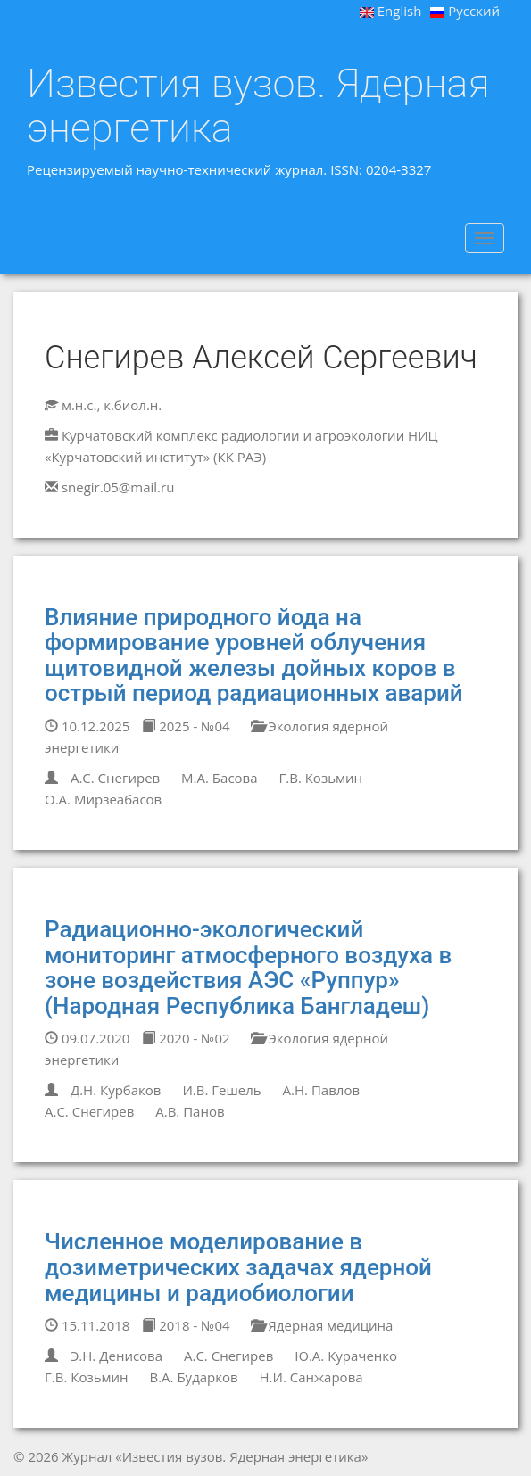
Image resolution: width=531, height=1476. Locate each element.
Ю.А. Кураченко (346, 1356)
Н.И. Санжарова (311, 1377)
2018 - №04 (185, 1325)
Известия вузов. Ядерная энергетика (258, 106)
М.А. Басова (219, 778)
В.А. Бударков (193, 1377)
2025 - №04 (185, 726)
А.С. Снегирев (115, 778)
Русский (465, 11)
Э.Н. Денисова (116, 1356)
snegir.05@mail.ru (118, 487)
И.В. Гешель (221, 1090)
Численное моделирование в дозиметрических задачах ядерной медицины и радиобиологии (238, 1267)
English (391, 11)
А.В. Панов (189, 1111)
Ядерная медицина (322, 1325)
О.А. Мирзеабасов (103, 799)
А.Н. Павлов (321, 1090)
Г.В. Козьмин (320, 778)
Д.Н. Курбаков (116, 1090)
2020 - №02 (185, 1038)
